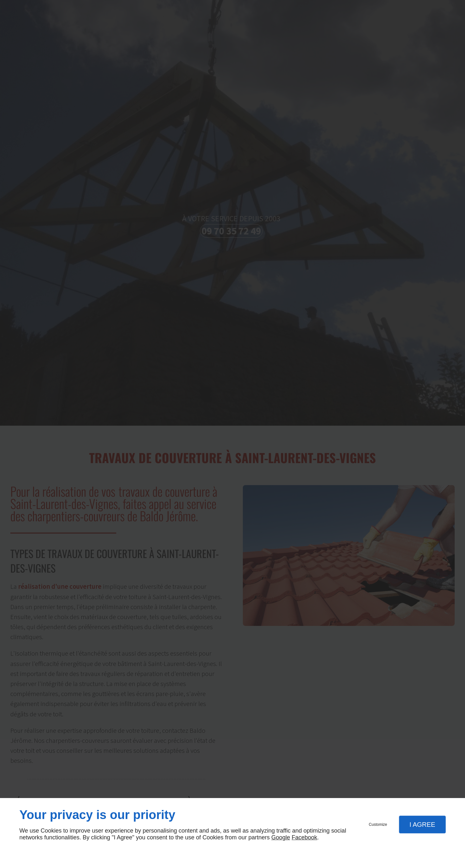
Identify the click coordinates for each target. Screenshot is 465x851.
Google (280, 837)
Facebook (304, 837)
